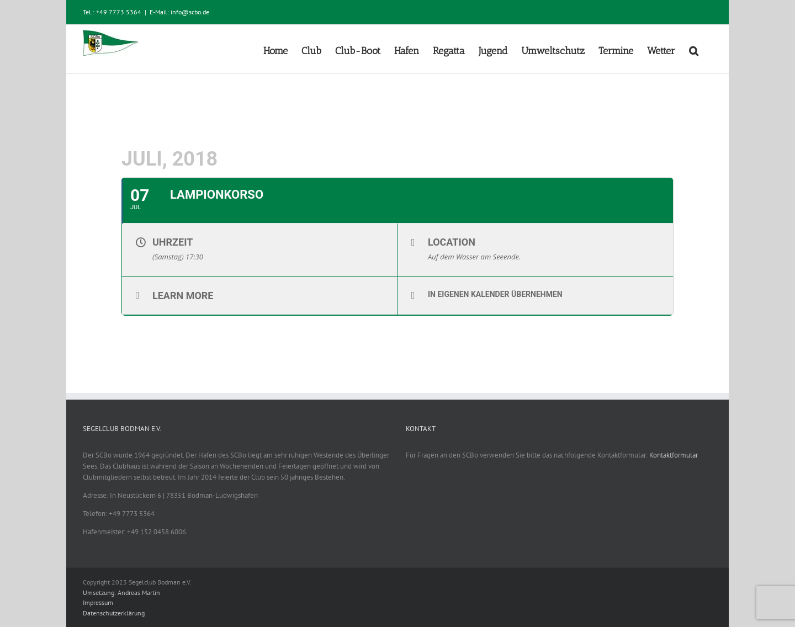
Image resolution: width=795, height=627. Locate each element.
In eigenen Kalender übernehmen (495, 294)
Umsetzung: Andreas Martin (121, 592)
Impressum (98, 602)
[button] (693, 49)
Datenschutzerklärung (114, 613)
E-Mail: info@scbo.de (179, 12)
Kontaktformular (673, 455)
